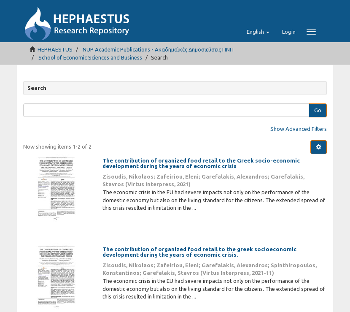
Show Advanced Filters (298, 129)
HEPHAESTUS (55, 49)
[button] (258, 31)
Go (317, 110)
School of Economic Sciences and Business (90, 57)
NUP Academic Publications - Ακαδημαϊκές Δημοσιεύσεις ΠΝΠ (158, 49)
